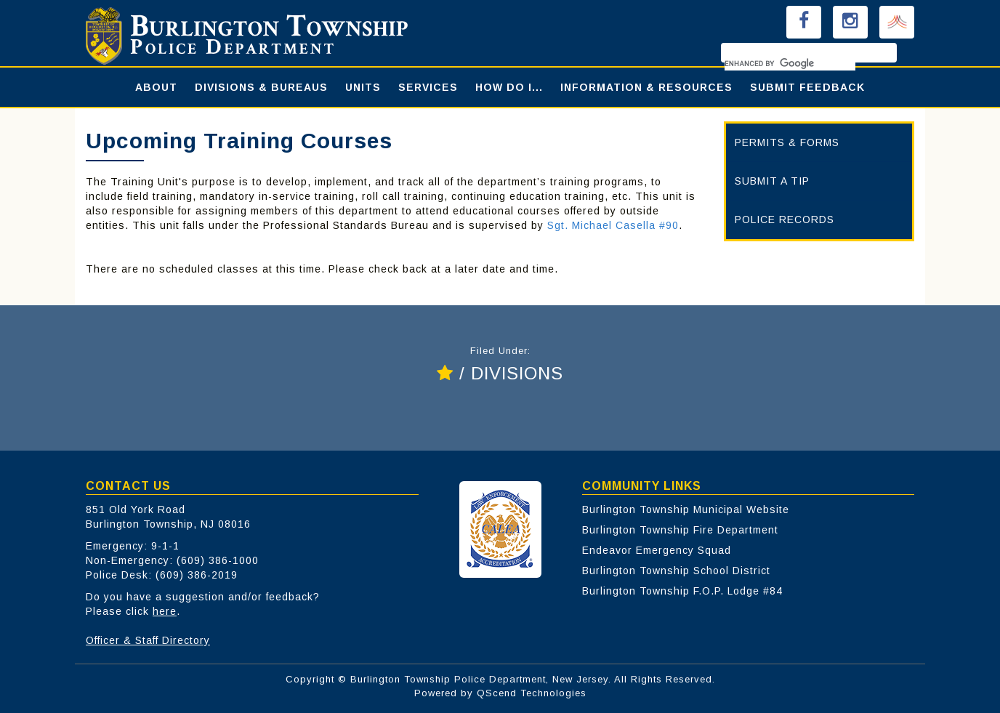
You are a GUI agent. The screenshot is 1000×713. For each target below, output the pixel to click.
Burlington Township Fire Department (680, 530)
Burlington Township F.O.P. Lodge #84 (682, 591)
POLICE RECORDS (784, 219)
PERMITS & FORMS (787, 142)
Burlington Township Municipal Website (685, 509)
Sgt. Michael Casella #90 (613, 225)
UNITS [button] (363, 87)
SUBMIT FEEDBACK (807, 87)
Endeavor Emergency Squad (656, 550)
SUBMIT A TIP (772, 181)
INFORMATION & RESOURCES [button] (646, 87)
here (165, 611)
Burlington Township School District (676, 570)
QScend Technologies (531, 693)
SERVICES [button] (428, 87)
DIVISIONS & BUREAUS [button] (261, 87)
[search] (790, 63)
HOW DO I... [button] (509, 87)
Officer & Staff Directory (148, 640)
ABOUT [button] (156, 87)
